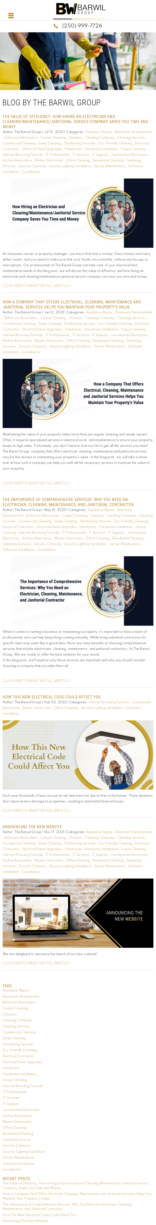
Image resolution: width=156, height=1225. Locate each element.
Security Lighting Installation (70, 166)
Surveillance (31, 172)
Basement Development (133, 132)
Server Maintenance (109, 166)
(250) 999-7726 (82, 26)
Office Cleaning (78, 160)
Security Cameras (32, 166)
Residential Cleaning (108, 160)
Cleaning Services (131, 138)
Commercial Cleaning (19, 143)
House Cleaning (133, 149)
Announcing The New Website (32, 826)
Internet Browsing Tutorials (23, 155)
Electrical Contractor (18, 527)
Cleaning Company (100, 138)
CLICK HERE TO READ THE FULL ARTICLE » (36, 286)
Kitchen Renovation (17, 160)
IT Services (81, 155)
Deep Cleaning (49, 143)
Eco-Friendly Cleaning (115, 143)
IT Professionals (58, 155)
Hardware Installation (101, 149)
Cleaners (75, 138)
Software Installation (19, 550)
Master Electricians (49, 160)
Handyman (73, 149)
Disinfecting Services (79, 143)
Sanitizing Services (17, 544)
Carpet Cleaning (53, 138)
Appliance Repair (99, 132)
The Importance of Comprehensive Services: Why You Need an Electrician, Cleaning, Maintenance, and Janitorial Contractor (68, 502)
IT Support (100, 155)
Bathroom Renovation (21, 138)
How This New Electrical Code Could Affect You (52, 697)
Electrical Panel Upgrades (42, 149)
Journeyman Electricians (129, 155)
